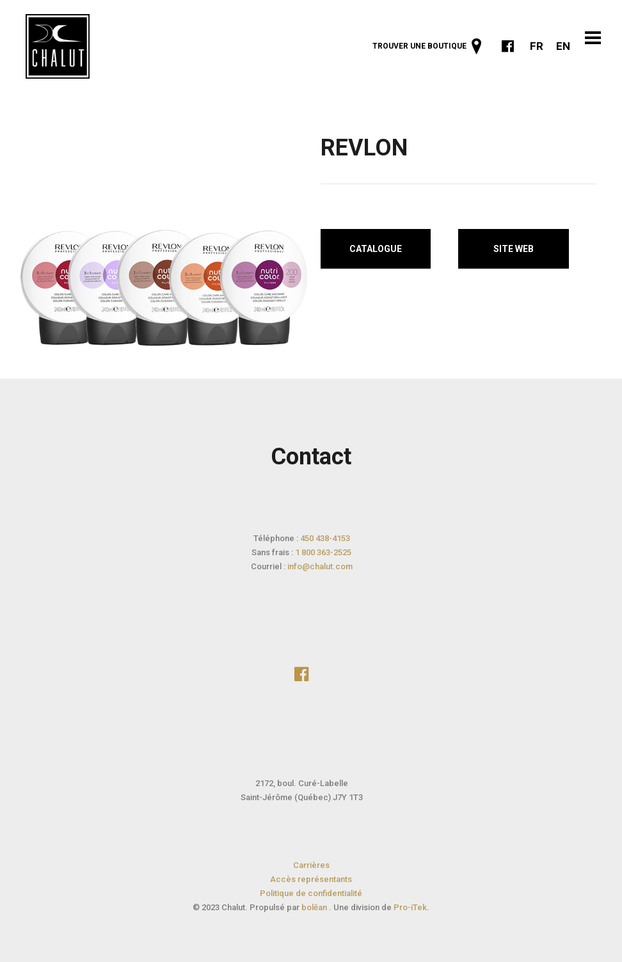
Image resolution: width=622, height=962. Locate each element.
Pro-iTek (410, 907)
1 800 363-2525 (323, 552)
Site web (513, 249)
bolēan (315, 907)
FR (536, 46)
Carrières (311, 865)
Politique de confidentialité (311, 893)
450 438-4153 (325, 538)
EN (563, 46)
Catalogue (375, 249)
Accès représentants (311, 879)
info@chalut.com (320, 566)
